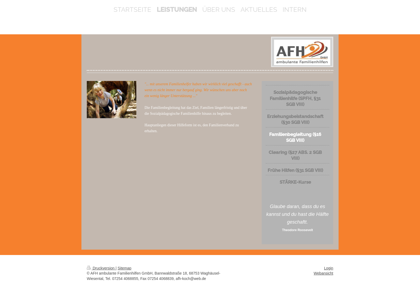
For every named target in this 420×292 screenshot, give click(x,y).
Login (328, 268)
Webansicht (323, 273)
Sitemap (124, 268)
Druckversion (101, 268)
